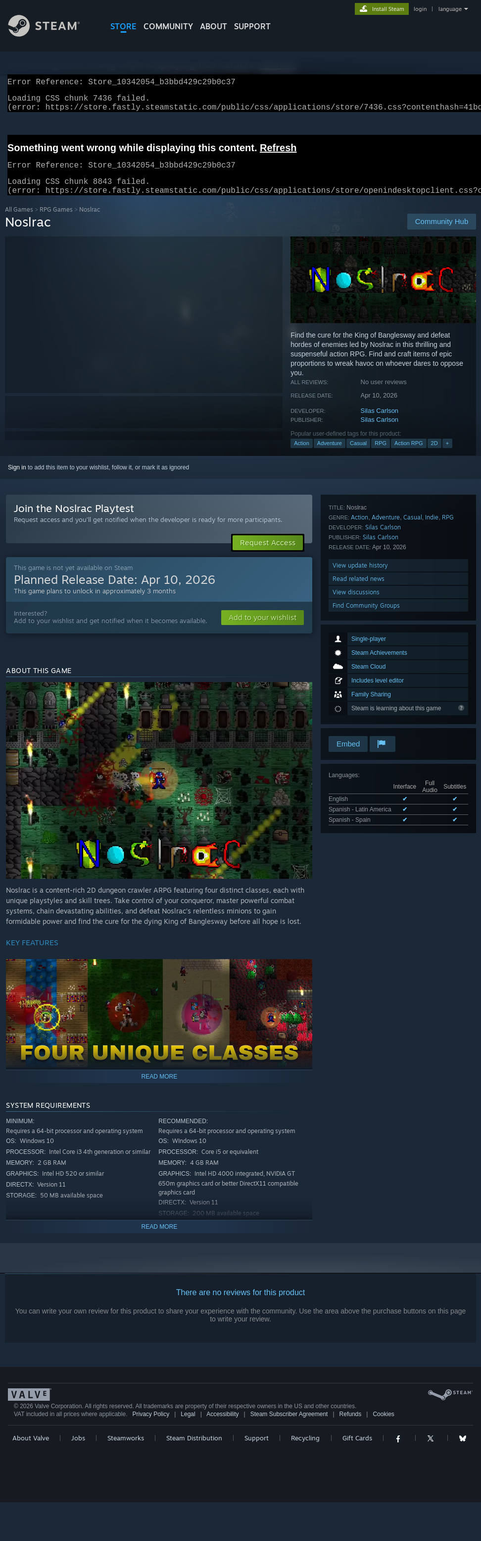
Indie (431, 632)
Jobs (78, 1450)
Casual (358, 455)
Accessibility (222, 1426)
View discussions (356, 707)
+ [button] (447, 455)
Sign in (17, 479)
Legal (188, 1426)
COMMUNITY (168, 26)
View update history (360, 681)
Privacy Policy (150, 1426)
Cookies (383, 1426)
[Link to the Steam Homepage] (51, 34)
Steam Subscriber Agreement (289, 1426)
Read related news (359, 694)
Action (301, 455)
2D (434, 455)
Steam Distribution (194, 1450)
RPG (380, 455)
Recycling (305, 1450)
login (420, 8)
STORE (123, 26)
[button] (262, 629)
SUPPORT (252, 26)
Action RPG (408, 455)
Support (256, 1450)
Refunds (350, 1426)
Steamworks (125, 1450)
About (213, 26)
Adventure (329, 455)
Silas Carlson (380, 422)
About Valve (30, 1450)
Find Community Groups (366, 721)
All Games (19, 221)
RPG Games (56, 221)
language (450, 8)
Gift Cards (357, 1450)
